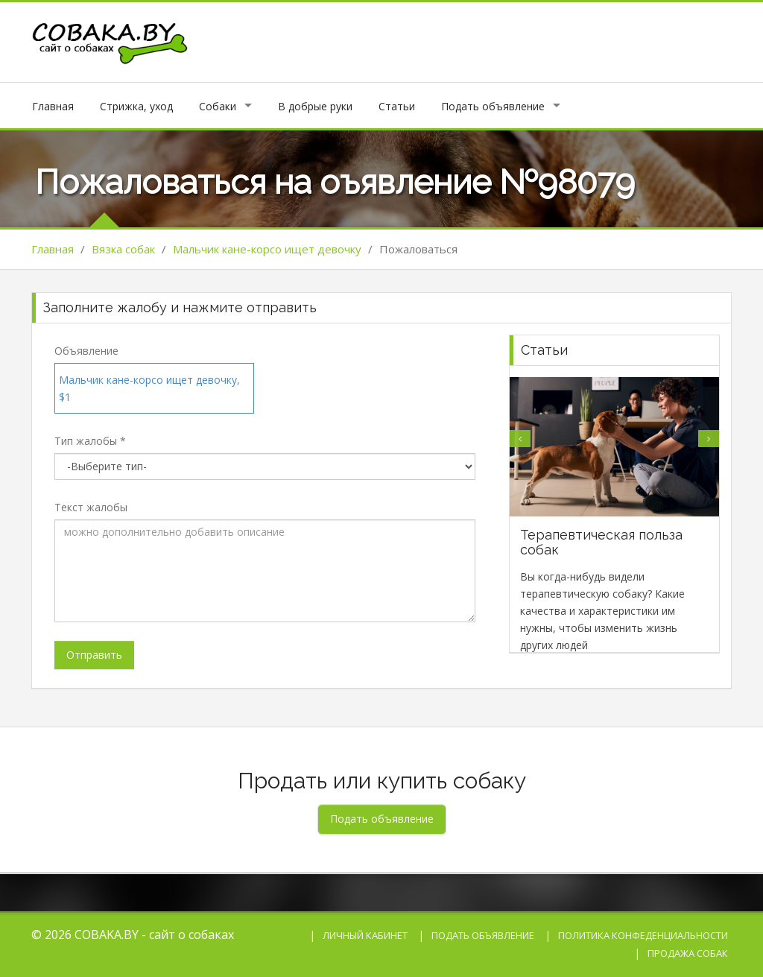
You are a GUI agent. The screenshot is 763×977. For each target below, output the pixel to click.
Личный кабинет (365, 935)
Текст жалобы (90, 507)
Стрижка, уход (136, 106)
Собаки (217, 106)
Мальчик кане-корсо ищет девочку (267, 248)
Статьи (397, 106)
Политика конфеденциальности (643, 935)
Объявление (86, 351)
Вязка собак (123, 248)
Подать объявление (493, 106)
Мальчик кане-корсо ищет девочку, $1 (149, 388)
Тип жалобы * (90, 441)
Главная (53, 106)
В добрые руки (315, 106)
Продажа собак (688, 953)
